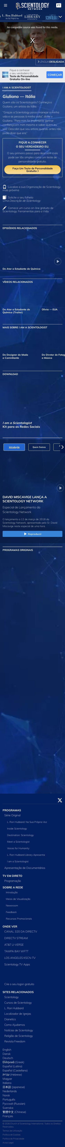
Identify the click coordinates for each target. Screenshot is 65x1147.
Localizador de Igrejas (17, 1013)
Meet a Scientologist (18, 841)
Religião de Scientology (18, 1036)
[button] (62, 447)
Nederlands (10, 1091)
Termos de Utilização (12, 1130)
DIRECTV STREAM (16, 938)
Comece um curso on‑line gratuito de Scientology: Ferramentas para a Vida (28, 209)
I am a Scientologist (18, 861)
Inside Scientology (17, 828)
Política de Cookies (11, 1134)
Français (8, 1116)
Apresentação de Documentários (24, 868)
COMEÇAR (55, 74)
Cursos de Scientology (18, 1002)
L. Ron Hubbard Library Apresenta (26, 854)
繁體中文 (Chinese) (14, 1112)
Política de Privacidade (13, 1138)
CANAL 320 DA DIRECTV (20, 931)
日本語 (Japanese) (14, 1087)
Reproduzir (32, 534)
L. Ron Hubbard (14, 1008)
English (7, 1049)
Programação (12, 881)
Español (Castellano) (15, 1070)
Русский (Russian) (14, 1103)
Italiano (7, 1083)
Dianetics (10, 1019)
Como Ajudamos (14, 1024)
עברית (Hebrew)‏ (12, 1074)
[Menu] (5, 5)
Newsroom (12, 905)
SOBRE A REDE (13, 887)
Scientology (11, 997)
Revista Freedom (14, 1041)
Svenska (8, 1107)
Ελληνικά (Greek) (13, 1062)
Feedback (11, 912)
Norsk (6, 1095)
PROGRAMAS (12, 810)
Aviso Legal (8, 1142)
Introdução (12, 892)
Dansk (7, 1053)
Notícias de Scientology (18, 1030)
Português (9, 1099)
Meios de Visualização (18, 899)
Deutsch (8, 1058)
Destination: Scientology (20, 835)
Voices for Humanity (18, 848)
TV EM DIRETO (12, 876)
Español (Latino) (12, 1066)
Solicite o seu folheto (21, 199)
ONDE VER (10, 926)
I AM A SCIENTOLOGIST (17, 87)
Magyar (7, 1078)
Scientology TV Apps (17, 964)
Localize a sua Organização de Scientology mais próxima (31, 188)
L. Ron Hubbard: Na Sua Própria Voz (27, 822)
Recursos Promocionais (19, 918)
